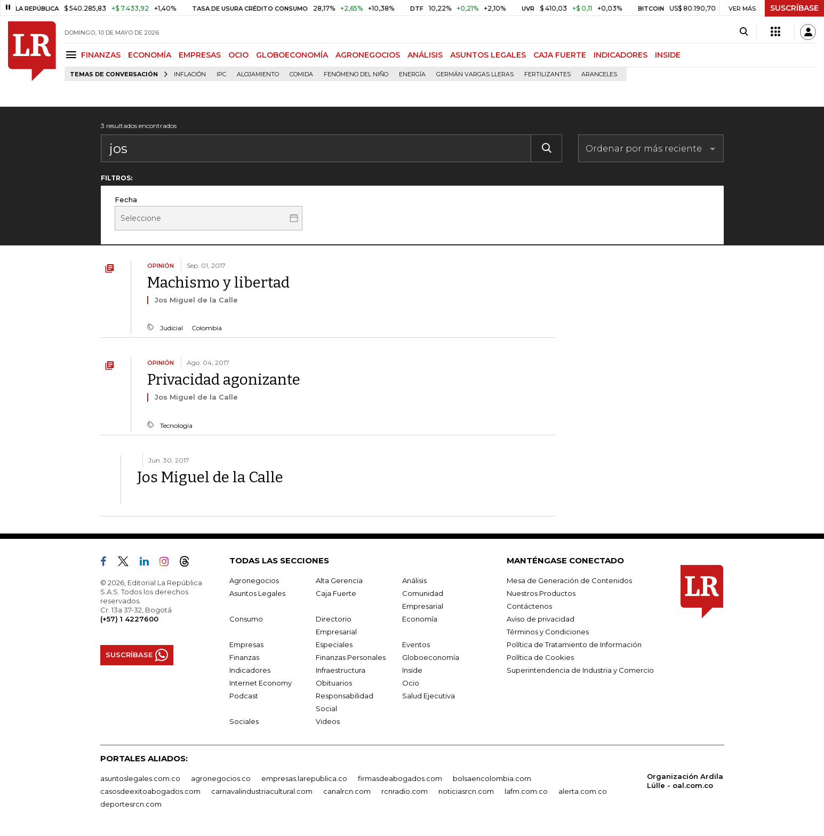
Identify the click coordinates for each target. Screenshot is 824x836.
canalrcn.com (347, 791)
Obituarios (334, 683)
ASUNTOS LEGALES (488, 55)
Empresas (246, 644)
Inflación (190, 74)
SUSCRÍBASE (794, 8)
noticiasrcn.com (466, 791)
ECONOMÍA (149, 55)
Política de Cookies (540, 657)
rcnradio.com (404, 791)
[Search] (744, 32)
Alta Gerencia (339, 580)
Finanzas (244, 657)
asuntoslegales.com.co (140, 778)
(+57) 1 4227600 (129, 619)
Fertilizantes (547, 74)
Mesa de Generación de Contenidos (569, 580)
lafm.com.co (526, 791)
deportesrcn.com (131, 804)
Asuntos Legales (257, 593)
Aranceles (599, 74)
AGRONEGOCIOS (367, 55)
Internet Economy (260, 683)
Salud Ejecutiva (428, 695)
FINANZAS (101, 55)
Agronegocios (254, 580)
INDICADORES (620, 55)
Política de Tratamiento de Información (574, 644)
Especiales (334, 644)
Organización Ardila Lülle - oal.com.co (685, 781)
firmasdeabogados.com (400, 778)
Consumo (246, 619)
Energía (412, 74)
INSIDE (668, 55)
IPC (221, 74)
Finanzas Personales (351, 657)
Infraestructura (340, 670)
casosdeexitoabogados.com (150, 791)
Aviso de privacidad (540, 619)
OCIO (238, 55)
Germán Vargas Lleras (475, 74)
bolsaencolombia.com (492, 778)
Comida (301, 74)
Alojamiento (258, 74)
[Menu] (73, 54)
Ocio (410, 683)
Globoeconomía (430, 657)
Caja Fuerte (336, 593)
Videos (328, 721)
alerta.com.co (582, 791)
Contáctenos (529, 606)
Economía (419, 619)
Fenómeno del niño (356, 74)
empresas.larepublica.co (304, 778)
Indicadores (249, 670)
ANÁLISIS (425, 55)
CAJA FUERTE (559, 55)
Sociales (244, 721)
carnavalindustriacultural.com (262, 791)
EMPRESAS (200, 55)
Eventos (416, 644)
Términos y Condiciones (548, 631)
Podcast (243, 695)
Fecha (126, 199)
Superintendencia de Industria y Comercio (580, 670)
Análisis (414, 580)
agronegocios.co (221, 778)
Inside (412, 670)
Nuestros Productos (541, 593)
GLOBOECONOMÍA (292, 55)
